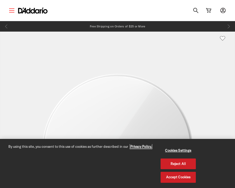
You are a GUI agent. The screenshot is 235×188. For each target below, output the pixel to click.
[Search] (196, 10)
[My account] (223, 10)
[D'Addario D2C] (33, 11)
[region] (117, 163)
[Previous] (6, 26)
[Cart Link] (208, 10)
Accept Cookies (178, 177)
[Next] (229, 26)
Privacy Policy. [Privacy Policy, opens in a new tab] (141, 146)
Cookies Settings (178, 150)
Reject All (178, 164)
